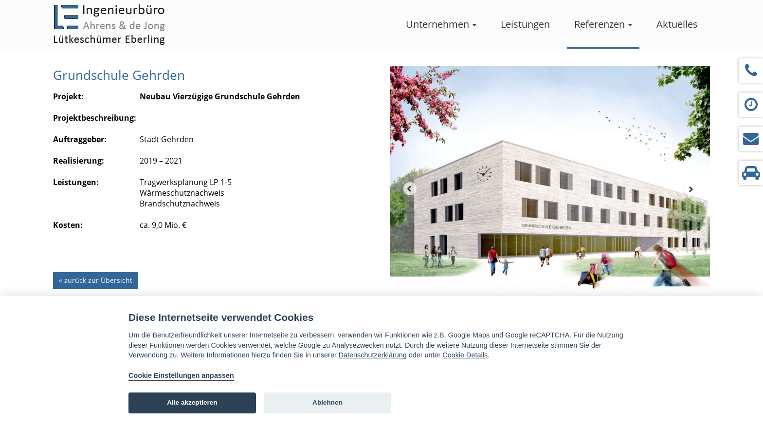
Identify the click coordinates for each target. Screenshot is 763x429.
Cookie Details (465, 355)
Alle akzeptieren (192, 402)
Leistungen (525, 24)
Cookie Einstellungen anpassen (181, 375)
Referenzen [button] (603, 24)
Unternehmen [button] (441, 24)
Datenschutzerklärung (373, 355)
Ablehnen (327, 402)
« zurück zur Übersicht (95, 280)
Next (690, 189)
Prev (409, 189)
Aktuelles (677, 24)
